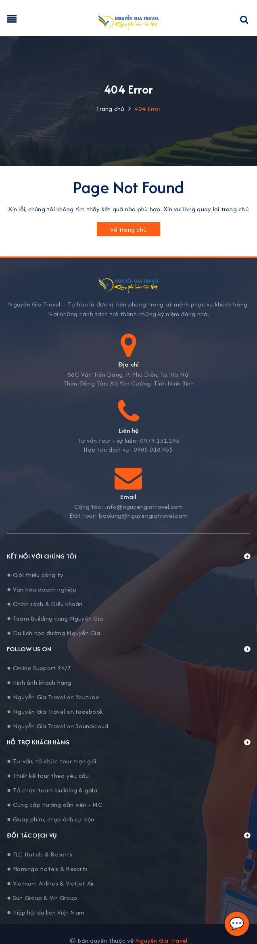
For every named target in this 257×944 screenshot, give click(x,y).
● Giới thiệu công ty (35, 574)
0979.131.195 (160, 440)
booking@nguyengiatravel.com (143, 515)
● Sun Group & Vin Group (42, 897)
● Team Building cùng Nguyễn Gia (55, 618)
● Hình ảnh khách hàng (39, 682)
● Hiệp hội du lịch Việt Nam (45, 912)
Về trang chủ (128, 229)
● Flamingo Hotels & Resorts (47, 868)
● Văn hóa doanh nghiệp (41, 589)
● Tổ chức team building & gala (52, 790)
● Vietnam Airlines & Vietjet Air (50, 883)
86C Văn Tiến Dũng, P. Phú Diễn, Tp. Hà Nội (128, 374)
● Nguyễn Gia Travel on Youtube (53, 697)
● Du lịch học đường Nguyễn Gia (53, 633)
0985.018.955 (153, 449)
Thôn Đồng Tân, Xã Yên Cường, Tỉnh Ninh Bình (128, 383)
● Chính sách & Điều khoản (45, 603)
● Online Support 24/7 (39, 668)
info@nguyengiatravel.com (144, 506)
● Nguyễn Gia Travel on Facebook (55, 711)
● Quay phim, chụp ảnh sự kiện (50, 819)
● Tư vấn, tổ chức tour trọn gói (51, 761)
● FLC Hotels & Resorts (39, 854)
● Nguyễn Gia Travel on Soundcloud (58, 726)
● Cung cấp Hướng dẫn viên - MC (54, 804)
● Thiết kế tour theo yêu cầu (48, 775)
